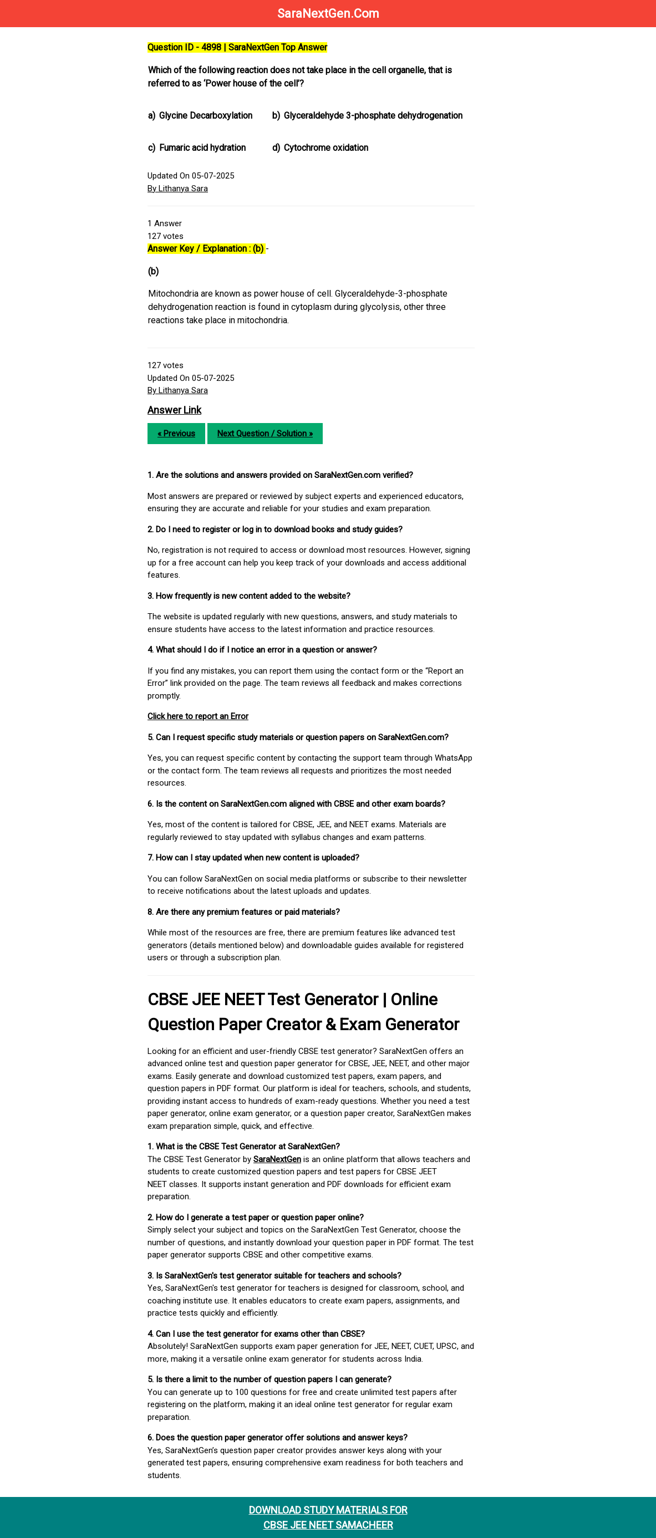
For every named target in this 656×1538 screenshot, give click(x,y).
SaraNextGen (277, 1159)
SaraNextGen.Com (328, 14)
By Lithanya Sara (178, 188)
